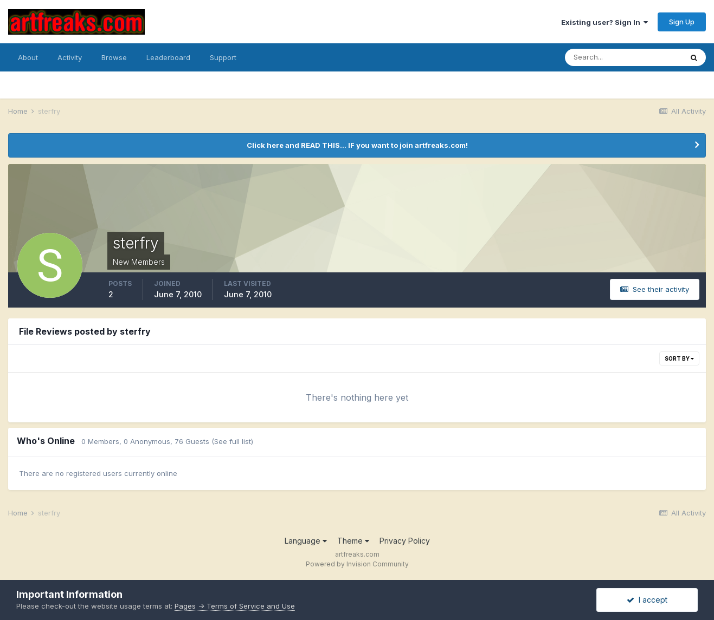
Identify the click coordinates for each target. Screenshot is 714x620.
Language (306, 540)
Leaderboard (168, 57)
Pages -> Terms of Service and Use (235, 606)
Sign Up (681, 21)
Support (223, 57)
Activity (69, 57)
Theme (353, 540)
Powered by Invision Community (357, 564)
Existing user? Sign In (604, 22)
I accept (647, 599)
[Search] (623, 57)
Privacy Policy (404, 540)
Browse (114, 57)
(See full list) (232, 441)
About (28, 57)
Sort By (679, 358)
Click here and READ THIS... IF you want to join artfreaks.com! (357, 145)
